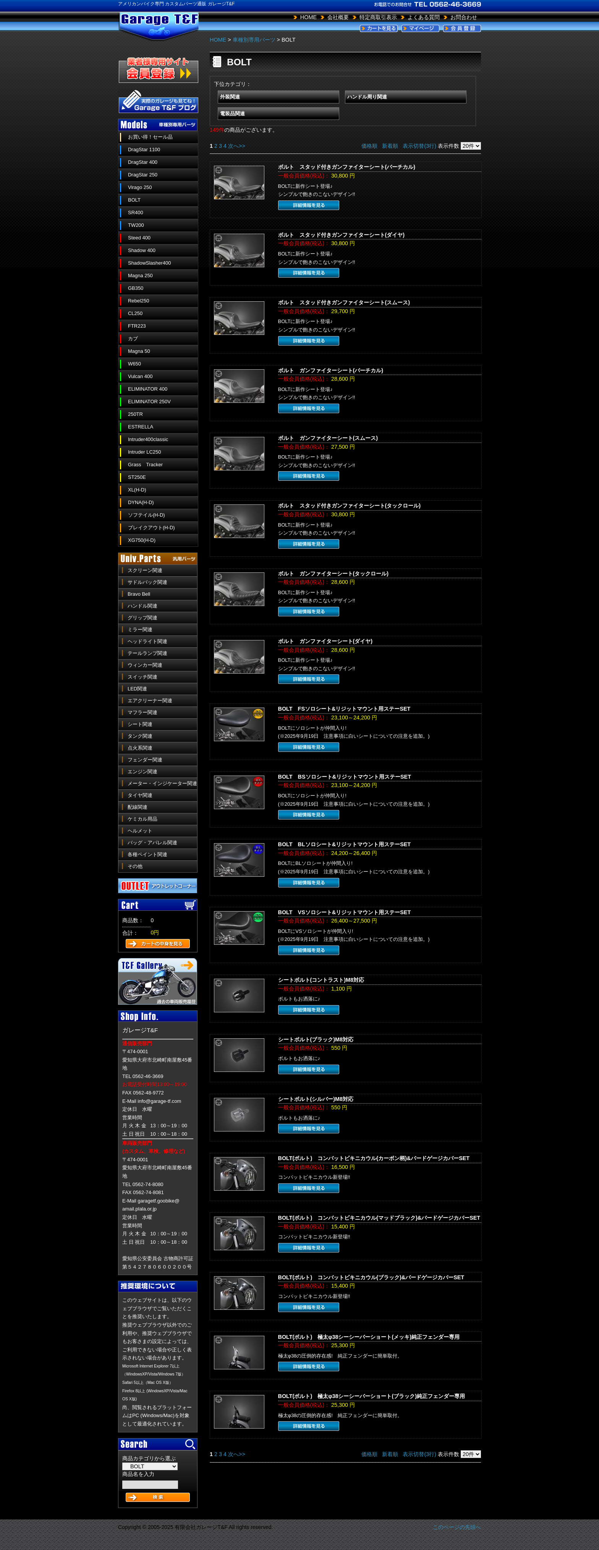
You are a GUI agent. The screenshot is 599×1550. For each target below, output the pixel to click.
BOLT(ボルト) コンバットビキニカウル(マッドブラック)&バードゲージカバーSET (379, 1218)
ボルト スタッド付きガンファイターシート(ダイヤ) (341, 235)
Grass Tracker (145, 464)
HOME (308, 17)
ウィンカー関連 (145, 665)
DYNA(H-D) (141, 502)
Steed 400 (139, 238)
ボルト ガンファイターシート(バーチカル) (331, 370)
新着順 (390, 146)
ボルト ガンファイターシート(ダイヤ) (325, 641)
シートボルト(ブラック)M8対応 (316, 1039)
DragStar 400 (142, 162)
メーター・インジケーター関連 (162, 783)
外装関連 (230, 97)
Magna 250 (140, 275)
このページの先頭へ (457, 1527)
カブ (133, 338)
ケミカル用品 (142, 819)
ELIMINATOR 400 (147, 389)
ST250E (137, 477)
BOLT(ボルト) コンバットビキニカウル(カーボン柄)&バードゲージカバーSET (374, 1158)
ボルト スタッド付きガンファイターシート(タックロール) (349, 506)
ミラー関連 (140, 629)
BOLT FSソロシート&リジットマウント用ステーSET (344, 709)
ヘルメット (140, 831)
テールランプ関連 (147, 653)
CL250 (135, 313)
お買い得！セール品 (150, 137)
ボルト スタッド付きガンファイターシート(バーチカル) (347, 167)
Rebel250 (138, 301)
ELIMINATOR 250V (149, 401)
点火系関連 (140, 748)
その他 (135, 866)
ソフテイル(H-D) (146, 515)
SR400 (135, 212)
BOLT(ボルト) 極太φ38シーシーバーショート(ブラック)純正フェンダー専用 (371, 1396)
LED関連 (137, 689)
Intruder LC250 (144, 452)
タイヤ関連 (140, 795)
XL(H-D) (137, 490)
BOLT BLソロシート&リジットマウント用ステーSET (344, 844)
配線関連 (137, 807)
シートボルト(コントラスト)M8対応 (321, 980)
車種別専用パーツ (254, 40)
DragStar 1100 (144, 149)
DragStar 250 (142, 175)
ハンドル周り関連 (367, 97)
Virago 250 (140, 187)
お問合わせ (463, 17)
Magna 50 (139, 351)
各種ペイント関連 (147, 854)
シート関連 (140, 724)
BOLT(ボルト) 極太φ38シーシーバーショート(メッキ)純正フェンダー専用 (369, 1337)
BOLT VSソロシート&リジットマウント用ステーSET (344, 912)
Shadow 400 (141, 250)
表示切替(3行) (419, 146)
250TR (135, 414)
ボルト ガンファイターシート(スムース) (328, 438)
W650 (134, 364)
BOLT (134, 200)
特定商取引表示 (378, 17)
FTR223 (137, 326)
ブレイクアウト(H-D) (151, 527)
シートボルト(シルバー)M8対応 (316, 1099)
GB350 (135, 288)
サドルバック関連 (147, 582)
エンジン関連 (142, 771)
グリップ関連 (142, 618)
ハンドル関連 (142, 606)
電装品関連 (232, 113)
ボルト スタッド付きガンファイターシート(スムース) (344, 302)
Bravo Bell (139, 594)
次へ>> (236, 146)
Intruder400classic (148, 439)
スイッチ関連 (142, 677)
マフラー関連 (142, 712)
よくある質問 (424, 17)
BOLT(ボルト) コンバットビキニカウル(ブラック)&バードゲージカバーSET (371, 1277)
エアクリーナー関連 (150, 700)
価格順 (369, 146)
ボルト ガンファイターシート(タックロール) (333, 574)
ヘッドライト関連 (147, 641)
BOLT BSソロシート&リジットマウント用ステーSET (344, 777)
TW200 (136, 225)
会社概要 (338, 17)
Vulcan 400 (140, 376)
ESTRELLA (140, 427)
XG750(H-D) (141, 540)
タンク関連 (140, 736)
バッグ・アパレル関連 (152, 842)
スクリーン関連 (145, 570)
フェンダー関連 (145, 760)
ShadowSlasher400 (149, 263)
